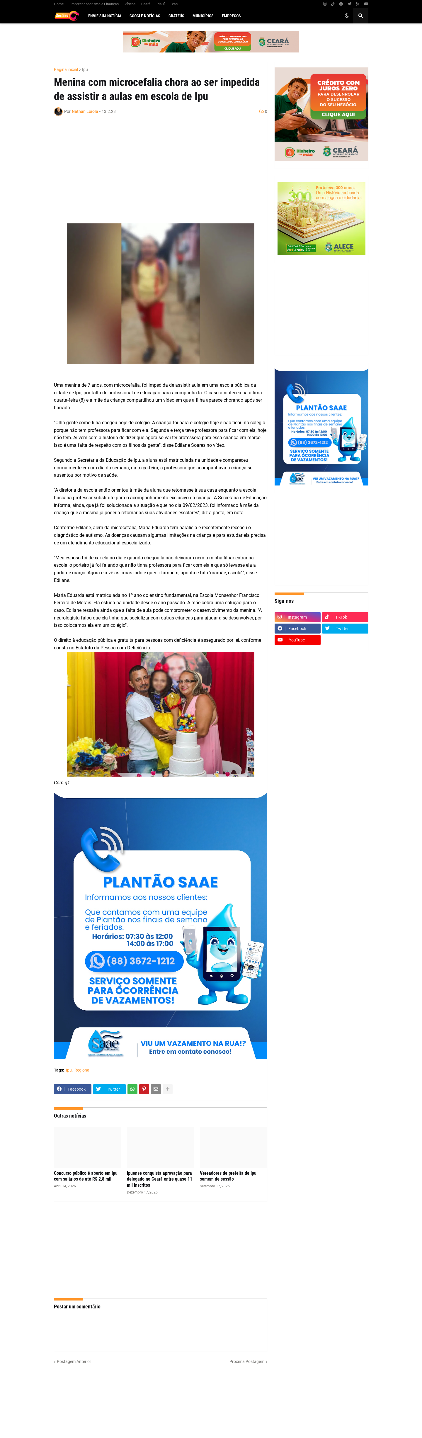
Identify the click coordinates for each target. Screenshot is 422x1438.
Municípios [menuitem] (203, 15)
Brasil (175, 4)
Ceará (146, 4)
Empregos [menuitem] (231, 15)
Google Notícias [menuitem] (145, 15)
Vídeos (130, 4)
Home (59, 4)
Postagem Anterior (74, 1361)
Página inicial (66, 69)
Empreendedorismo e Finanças (94, 4)
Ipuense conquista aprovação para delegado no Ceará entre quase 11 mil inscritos (159, 1179)
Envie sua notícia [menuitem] (104, 15)
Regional (82, 1070)
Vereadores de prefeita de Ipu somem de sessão (228, 1176)
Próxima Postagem (246, 1361)
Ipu (85, 69)
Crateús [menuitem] (176, 15)
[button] (346, 15)
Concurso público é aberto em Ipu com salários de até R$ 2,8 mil (86, 1176)
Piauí (160, 4)
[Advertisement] (155, 169)
